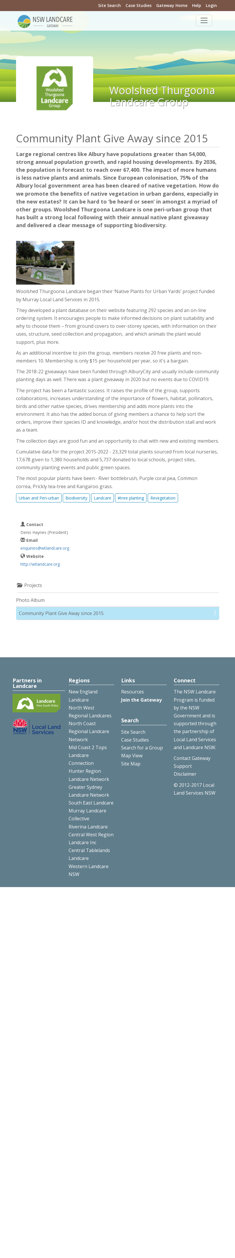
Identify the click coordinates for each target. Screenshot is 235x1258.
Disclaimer (185, 774)
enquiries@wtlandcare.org (44, 548)
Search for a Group (142, 747)
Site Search (109, 5)
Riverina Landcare (88, 827)
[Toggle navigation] (204, 20)
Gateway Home (171, 5)
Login (211, 5)
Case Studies (139, 5)
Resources (132, 691)
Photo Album (30, 600)
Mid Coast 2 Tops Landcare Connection (88, 755)
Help (196, 5)
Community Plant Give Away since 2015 (61, 613)
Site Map (130, 764)
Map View (131, 755)
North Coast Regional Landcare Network (89, 731)
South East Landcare (91, 803)
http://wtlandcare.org (40, 564)
